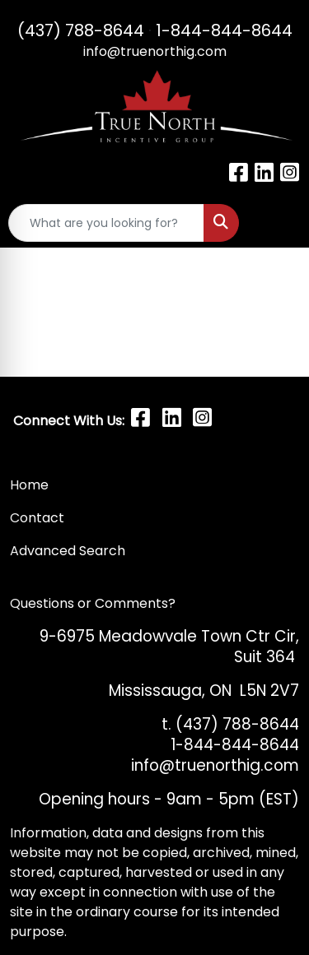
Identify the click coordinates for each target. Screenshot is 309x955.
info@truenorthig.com (155, 51)
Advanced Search (67, 550)
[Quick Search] (106, 223)
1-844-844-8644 (224, 30)
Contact (39, 517)
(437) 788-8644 (80, 30)
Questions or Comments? (93, 603)
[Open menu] (276, 222)
